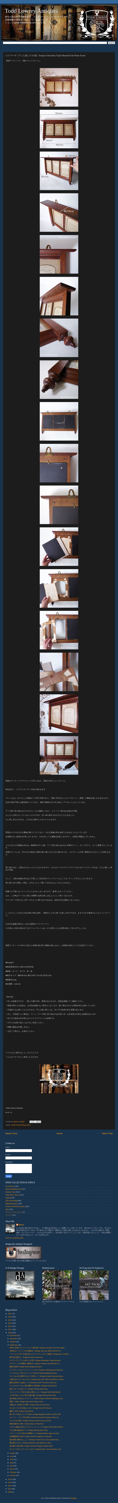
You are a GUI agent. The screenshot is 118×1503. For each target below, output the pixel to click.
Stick (7, 1209)
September (14, 1345)
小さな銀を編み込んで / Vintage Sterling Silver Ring (28, 1430)
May (11, 1463)
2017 (10, 1486)
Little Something (11, 1201)
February (13, 1472)
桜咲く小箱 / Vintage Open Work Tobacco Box (26, 1402)
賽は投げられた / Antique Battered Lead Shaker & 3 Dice (30, 1443)
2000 (10, 1492)
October (13, 1342)
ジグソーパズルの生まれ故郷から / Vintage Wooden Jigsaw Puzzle (34, 1433)
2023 (10, 1323)
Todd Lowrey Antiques (31, 11)
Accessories (9, 1186)
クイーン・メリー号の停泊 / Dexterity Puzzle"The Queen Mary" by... (35, 1417)
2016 (10, 1489)
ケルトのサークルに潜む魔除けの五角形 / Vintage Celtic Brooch (33, 1386)
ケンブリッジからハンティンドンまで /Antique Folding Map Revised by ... (37, 1370)
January (13, 1475)
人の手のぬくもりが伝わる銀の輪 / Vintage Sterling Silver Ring (33, 1395)
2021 (10, 1329)
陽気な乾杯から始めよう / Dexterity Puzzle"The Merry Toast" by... (33, 1382)
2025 (10, 1317)
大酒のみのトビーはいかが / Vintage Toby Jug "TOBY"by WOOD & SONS (36, 1379)
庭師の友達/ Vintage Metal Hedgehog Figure (26, 1367)
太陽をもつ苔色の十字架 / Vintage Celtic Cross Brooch (30, 1405)
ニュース (8, 1215)
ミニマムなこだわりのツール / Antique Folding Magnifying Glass (33, 1373)
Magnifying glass (11, 1203)
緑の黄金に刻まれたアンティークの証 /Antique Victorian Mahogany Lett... (37, 1398)
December (14, 1335)
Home (59, 1133)
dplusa (21, 1225)
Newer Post (11, 1133)
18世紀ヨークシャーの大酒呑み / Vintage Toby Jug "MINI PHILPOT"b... (36, 1351)
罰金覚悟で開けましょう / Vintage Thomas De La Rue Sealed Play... (35, 1440)
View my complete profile (14, 1238)
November (14, 1339)
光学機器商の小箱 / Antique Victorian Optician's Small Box (31, 1436)
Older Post (107, 1133)
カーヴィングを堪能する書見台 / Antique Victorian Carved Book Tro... (35, 1363)
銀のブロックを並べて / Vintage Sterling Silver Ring (28, 1389)
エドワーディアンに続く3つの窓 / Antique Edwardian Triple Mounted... (36, 1360)
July (11, 1456)
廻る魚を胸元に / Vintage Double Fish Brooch (26, 1357)
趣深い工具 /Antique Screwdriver (21, 1411)
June (12, 1459)
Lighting (8, 1198)
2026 (10, 1314)
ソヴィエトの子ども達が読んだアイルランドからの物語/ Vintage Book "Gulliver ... (40, 1354)
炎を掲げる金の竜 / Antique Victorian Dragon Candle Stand (31, 1446)
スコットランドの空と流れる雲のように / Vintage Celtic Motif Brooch (35, 1392)
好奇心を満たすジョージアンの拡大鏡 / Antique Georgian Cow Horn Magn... (38, 1348)
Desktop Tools (10, 1192)
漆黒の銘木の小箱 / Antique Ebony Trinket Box (26, 1424)
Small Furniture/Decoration (21, 1125)
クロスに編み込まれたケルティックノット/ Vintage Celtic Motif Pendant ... (37, 1427)
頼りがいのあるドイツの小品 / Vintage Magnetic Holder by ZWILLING (35, 1414)
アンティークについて (13, 1212)
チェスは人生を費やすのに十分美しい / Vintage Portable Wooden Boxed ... (37, 1376)
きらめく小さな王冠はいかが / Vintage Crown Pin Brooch (31, 1408)
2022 (10, 1326)
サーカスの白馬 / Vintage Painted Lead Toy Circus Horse (30, 1421)
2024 (10, 1320)
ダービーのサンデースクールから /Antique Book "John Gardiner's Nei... (36, 1449)
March (12, 1469)
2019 (10, 1479)
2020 (10, 1333)
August (12, 1453)
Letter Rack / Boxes (12, 1195)
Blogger (74, 1498)
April (12, 1466)
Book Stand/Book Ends (13, 1189)
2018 (10, 1482)
